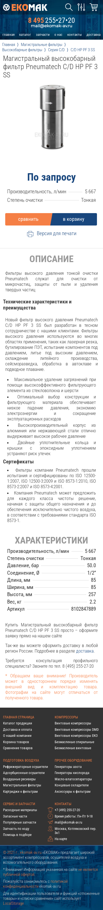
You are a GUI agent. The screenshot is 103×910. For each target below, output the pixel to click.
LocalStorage (13, 903)
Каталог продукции (17, 723)
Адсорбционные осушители (24, 773)
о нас (58, 34)
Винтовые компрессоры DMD (77, 729)
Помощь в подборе (17, 835)
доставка (94, 34)
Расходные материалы (20, 810)
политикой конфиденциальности (35, 884)
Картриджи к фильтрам (20, 791)
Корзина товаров (16, 742)
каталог (25, 34)
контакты (74, 34)
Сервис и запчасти (19, 804)
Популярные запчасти (19, 822)
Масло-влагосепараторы (73, 779)
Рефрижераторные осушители (25, 767)
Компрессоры (66, 717)
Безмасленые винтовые (73, 748)
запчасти (43, 34)
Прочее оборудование (73, 760)
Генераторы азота (68, 767)
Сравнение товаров (18, 748)
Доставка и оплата (17, 729)
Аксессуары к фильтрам (72, 791)
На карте (61, 838)
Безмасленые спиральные (74, 742)
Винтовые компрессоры (73, 723)
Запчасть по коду (16, 829)
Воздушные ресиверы (19, 779)
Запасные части (15, 816)
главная (8, 34)
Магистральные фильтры (22, 785)
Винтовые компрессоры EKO (76, 736)
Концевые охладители (72, 785)
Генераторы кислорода (72, 773)
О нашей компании (17, 736)
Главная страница (18, 717)
